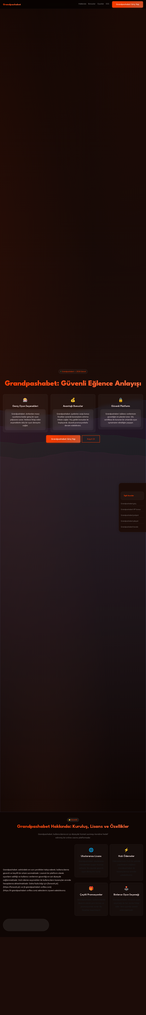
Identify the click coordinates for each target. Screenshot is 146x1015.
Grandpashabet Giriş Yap (127, 4)
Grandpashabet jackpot (130, 515)
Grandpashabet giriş (128, 504)
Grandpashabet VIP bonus (131, 509)
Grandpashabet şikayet (129, 521)
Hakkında (82, 4)
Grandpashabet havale (129, 527)
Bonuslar (91, 4)
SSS (107, 4)
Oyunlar (100, 4)
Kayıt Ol (91, 439)
